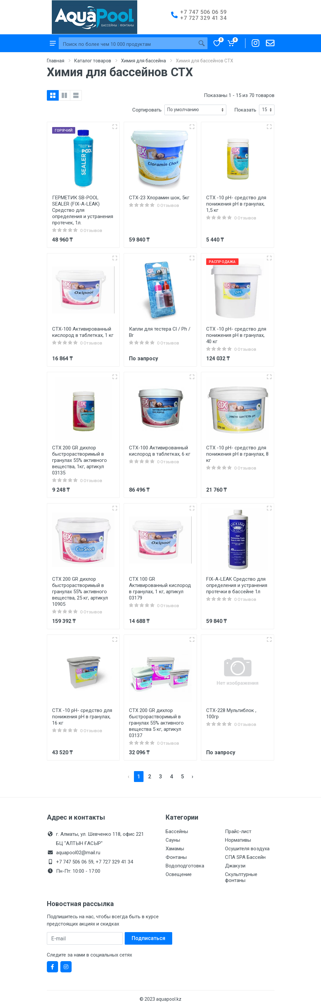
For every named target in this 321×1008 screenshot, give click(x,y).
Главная (55, 60)
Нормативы (238, 840)
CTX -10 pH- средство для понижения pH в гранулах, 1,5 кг (236, 204)
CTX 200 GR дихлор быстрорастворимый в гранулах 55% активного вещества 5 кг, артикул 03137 (156, 722)
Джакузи (235, 866)
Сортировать (147, 110)
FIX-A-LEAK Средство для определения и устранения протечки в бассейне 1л (236, 585)
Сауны (173, 840)
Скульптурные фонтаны (241, 877)
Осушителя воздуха (247, 849)
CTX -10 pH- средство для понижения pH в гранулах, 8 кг (237, 454)
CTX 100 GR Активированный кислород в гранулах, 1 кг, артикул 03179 (160, 588)
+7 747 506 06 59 (203, 12)
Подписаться (148, 938)
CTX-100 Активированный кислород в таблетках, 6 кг (159, 451)
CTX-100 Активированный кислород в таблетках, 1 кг (82, 332)
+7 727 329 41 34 (203, 18)
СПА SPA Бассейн (245, 857)
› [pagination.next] (192, 776)
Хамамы (175, 849)
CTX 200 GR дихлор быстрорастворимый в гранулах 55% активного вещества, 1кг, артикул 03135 (79, 460)
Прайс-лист (238, 831)
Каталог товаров (92, 60)
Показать (245, 110)
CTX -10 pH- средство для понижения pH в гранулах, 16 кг (82, 716)
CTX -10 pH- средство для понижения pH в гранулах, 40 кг (236, 335)
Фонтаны (176, 857)
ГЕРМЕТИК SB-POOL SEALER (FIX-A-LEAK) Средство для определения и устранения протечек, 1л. (82, 210)
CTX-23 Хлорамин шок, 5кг (159, 198)
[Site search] (127, 44)
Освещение (179, 874)
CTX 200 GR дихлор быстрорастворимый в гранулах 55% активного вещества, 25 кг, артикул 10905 (80, 591)
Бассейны (177, 831)
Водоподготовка (185, 866)
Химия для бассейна (143, 60)
